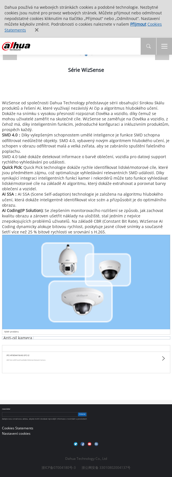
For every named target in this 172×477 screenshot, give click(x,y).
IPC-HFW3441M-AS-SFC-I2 (17, 355)
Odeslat (82, 414)
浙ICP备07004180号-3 (59, 467)
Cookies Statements (17, 428)
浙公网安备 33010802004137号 (106, 467)
